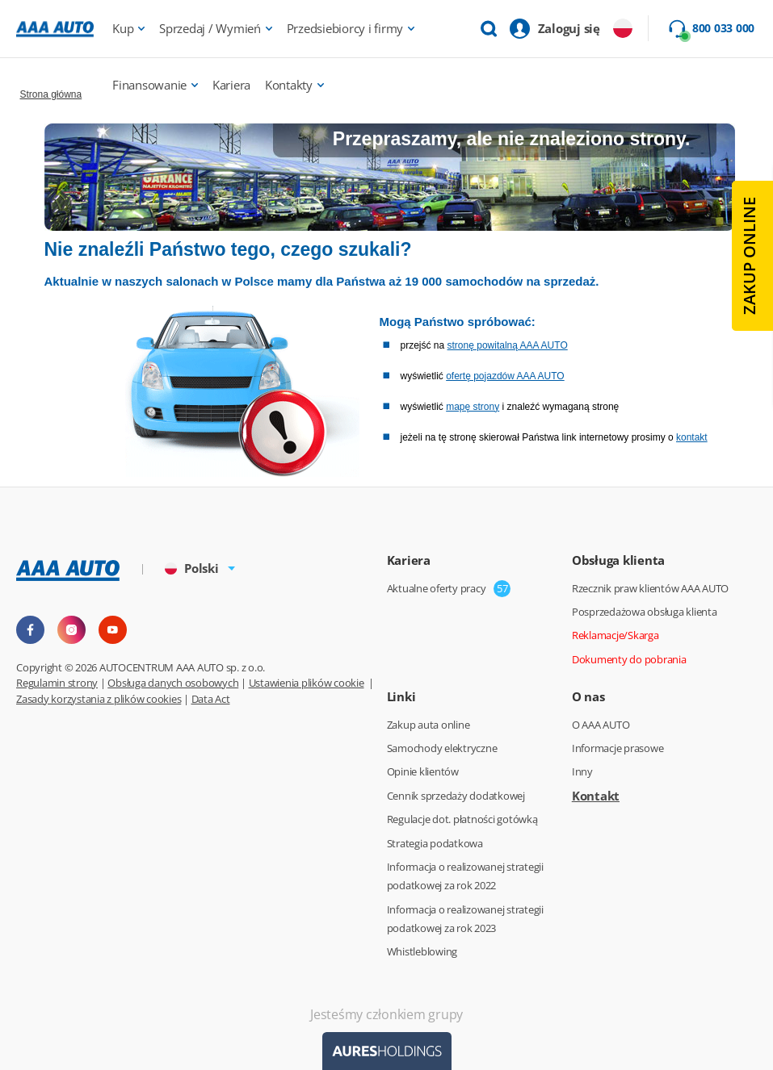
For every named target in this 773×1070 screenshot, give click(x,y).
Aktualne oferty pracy (436, 588)
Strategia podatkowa (435, 843)
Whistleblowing (422, 951)
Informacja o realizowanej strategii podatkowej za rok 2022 (465, 875)
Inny (582, 771)
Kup (122, 28)
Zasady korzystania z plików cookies (98, 699)
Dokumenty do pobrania (629, 659)
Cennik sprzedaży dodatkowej (456, 795)
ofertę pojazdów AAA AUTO (505, 376)
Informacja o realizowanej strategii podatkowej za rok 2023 (465, 918)
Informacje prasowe (618, 748)
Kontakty (289, 85)
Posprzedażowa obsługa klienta (644, 611)
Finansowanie (149, 85)
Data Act (210, 699)
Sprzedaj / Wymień (210, 28)
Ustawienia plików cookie (306, 682)
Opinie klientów (423, 771)
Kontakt (596, 796)
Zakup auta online (428, 724)
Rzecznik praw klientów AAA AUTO (650, 588)
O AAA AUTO (601, 724)
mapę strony (472, 406)
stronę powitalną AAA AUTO (507, 345)
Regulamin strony (57, 682)
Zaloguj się (569, 28)
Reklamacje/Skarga (615, 635)
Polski (192, 568)
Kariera (231, 85)
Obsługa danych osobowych (172, 682)
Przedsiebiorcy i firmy (345, 28)
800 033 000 (723, 28)
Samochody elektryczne (442, 748)
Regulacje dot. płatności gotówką (462, 819)
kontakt (692, 437)
